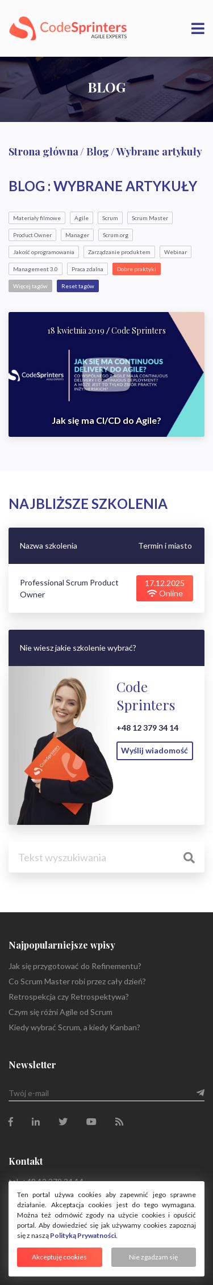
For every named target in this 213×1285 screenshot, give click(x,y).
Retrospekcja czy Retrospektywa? (69, 996)
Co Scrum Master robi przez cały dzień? (77, 981)
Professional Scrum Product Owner (69, 588)
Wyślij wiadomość (154, 750)
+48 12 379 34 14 (147, 727)
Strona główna (43, 151)
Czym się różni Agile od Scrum (60, 1012)
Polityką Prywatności (83, 1235)
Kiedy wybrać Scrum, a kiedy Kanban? (74, 1027)
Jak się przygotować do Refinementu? (75, 966)
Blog (97, 151)
